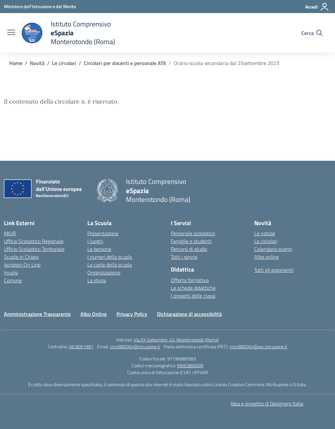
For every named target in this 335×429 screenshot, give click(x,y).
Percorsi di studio (189, 249)
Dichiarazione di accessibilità (189, 314)
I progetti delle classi (193, 296)
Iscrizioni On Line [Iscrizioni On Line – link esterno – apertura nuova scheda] (22, 265)
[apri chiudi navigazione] (11, 33)
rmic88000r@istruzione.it (135, 346)
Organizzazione (103, 272)
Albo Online (93, 314)
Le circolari (265, 241)
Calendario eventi (273, 249)
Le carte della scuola (109, 265)
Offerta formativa (190, 280)
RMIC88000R (190, 365)
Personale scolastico (193, 233)
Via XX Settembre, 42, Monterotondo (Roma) (176, 339)
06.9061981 (81, 346)
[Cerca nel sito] (312, 33)
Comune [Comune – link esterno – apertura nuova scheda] (13, 280)
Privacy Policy (131, 314)
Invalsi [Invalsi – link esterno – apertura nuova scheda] (11, 272)
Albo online (266, 257)
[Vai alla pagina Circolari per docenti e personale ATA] (125, 63)
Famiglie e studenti (191, 241)
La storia (96, 280)
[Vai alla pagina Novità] (37, 63)
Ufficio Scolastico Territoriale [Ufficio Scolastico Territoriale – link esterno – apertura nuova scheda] (34, 249)
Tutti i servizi (184, 257)
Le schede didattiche (193, 288)
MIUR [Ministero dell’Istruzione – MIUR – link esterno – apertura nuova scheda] (10, 233)
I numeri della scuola (109, 257)
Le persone (99, 249)
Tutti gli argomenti (273, 270)
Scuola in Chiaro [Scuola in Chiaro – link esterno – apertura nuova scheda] (21, 257)
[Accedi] (317, 7)
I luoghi (95, 241)
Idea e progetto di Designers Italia (267, 403)
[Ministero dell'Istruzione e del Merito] (40, 6)
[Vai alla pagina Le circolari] (64, 63)
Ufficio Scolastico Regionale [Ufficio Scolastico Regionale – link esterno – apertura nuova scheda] (33, 241)
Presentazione (102, 233)
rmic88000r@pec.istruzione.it (258, 346)
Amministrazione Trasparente (37, 314)
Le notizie (264, 233)
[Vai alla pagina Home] (15, 63)
